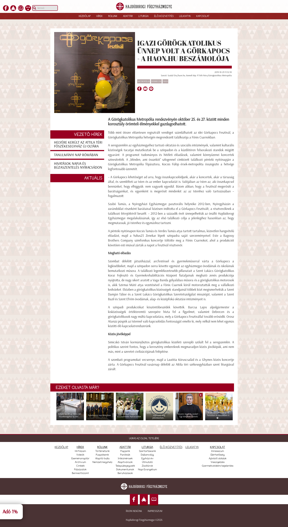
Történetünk (102, 451)
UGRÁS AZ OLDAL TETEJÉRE (144, 438)
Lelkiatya (185, 16)
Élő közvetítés (164, 16)
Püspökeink (102, 454)
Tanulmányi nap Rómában (76, 155)
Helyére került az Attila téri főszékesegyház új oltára (78, 144)
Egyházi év (147, 458)
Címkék (80, 465)
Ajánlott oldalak (217, 458)
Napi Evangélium (147, 469)
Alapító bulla (102, 458)
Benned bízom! (80, 473)
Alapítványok (125, 462)
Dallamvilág (147, 454)
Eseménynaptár (80, 458)
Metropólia (144, 81)
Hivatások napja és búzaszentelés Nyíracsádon (78, 165)
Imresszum (217, 451)
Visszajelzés (218, 462)
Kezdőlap (85, 16)
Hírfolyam (80, 451)
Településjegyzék (125, 465)
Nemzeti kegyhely (102, 462)
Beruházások (125, 473)
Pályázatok (80, 469)
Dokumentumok (125, 469)
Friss (165, 81)
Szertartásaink (147, 451)
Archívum (80, 462)
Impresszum (155, 511)
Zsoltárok (147, 465)
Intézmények (125, 458)
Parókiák (125, 454)
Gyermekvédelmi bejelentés (217, 465)
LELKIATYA (192, 447)
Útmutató (147, 462)
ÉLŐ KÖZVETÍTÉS (171, 447)
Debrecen (156, 81)
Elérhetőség (218, 454)
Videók (80, 454)
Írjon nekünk (134, 511)
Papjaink (125, 451)
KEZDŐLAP (61, 447)
